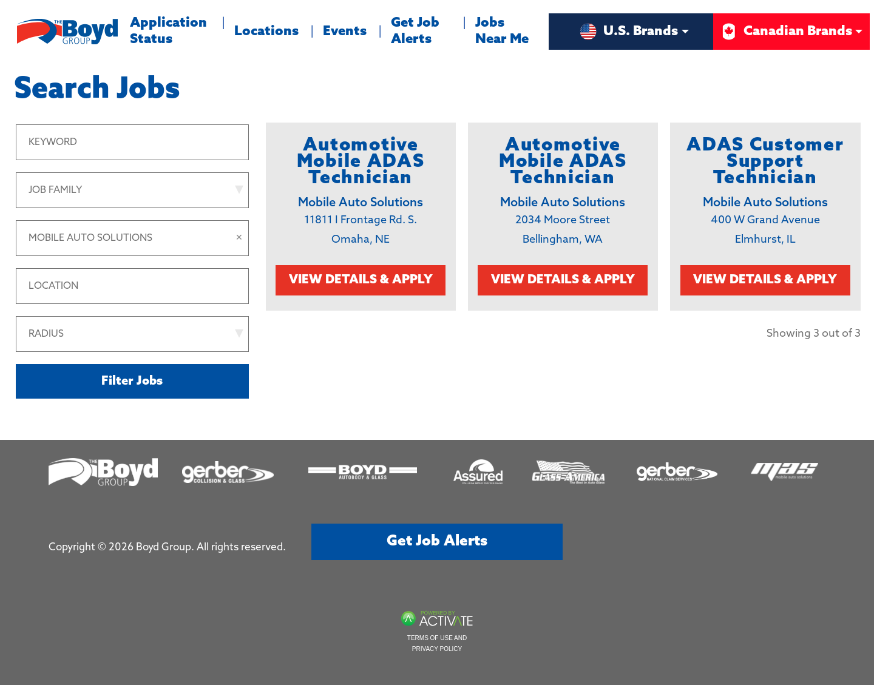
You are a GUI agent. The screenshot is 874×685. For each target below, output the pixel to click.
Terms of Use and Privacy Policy (437, 643)
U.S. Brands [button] (628, 31)
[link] (361, 217)
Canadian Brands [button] (785, 31)
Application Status (171, 29)
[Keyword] (132, 142)
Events (345, 31)
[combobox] (132, 286)
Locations (266, 31)
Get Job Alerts (415, 31)
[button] (239, 238)
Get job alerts (437, 541)
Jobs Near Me (502, 31)
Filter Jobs (132, 381)
